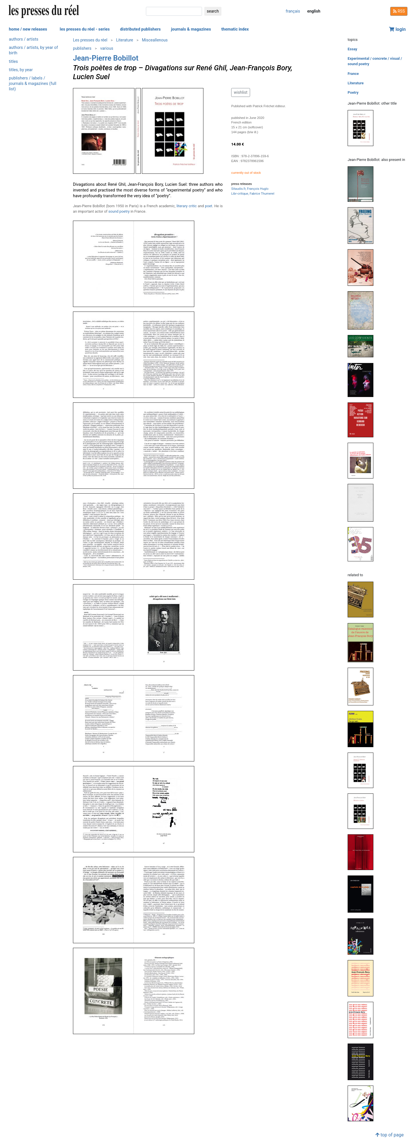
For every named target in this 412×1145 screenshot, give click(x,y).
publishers (82, 48)
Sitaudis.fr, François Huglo (249, 189)
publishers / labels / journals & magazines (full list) (32, 83)
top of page (389, 1135)
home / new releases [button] (28, 29)
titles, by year (21, 69)
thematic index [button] (235, 29)
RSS (399, 11)
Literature (124, 40)
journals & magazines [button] (191, 29)
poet (208, 206)
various (106, 48)
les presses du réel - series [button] (85, 29)
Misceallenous (155, 40)
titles (13, 61)
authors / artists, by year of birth (33, 50)
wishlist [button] (240, 92)
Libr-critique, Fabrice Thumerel (252, 194)
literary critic (187, 206)
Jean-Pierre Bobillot (105, 58)
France (353, 73)
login (397, 29)
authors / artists (23, 39)
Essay (352, 49)
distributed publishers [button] (140, 29)
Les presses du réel (90, 40)
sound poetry (119, 211)
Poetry (353, 92)
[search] (174, 11)
